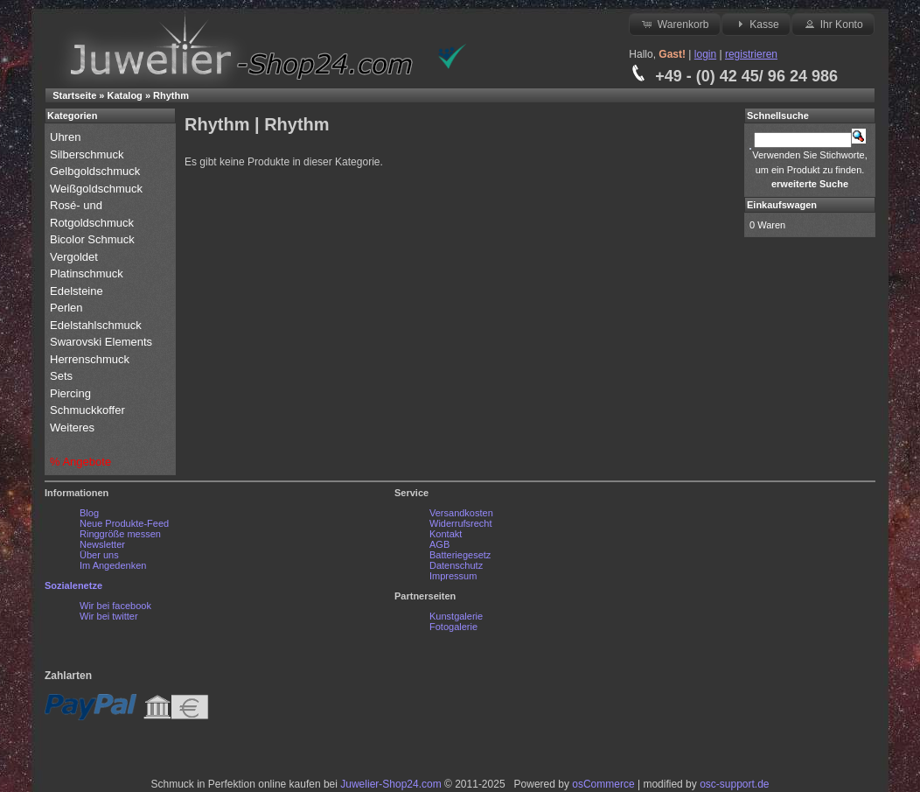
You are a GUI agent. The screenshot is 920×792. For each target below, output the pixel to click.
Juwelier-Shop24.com (390, 784)
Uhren (67, 137)
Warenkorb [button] (674, 24)
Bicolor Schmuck (93, 239)
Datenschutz (456, 565)
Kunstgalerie (456, 616)
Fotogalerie (453, 626)
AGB (439, 544)
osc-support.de (734, 784)
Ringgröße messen (120, 534)
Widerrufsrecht (460, 523)
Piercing (70, 393)
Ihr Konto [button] (832, 24)
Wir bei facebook (115, 605)
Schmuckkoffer (87, 410)
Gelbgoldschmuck (96, 171)
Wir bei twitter (109, 616)
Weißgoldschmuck (98, 188)
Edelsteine (78, 291)
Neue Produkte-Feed (124, 523)
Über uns (99, 555)
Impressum (453, 576)
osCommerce (603, 784)
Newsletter (102, 544)
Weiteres (74, 427)
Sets (61, 375)
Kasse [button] (756, 24)
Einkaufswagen (782, 205)
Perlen (68, 307)
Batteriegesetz (460, 555)
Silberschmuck (88, 154)
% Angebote (80, 461)
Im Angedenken (113, 565)
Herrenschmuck (91, 359)
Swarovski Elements (101, 341)
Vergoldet (75, 256)
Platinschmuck (88, 273)
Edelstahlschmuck (96, 325)
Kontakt (445, 534)
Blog (89, 513)
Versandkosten (461, 513)
